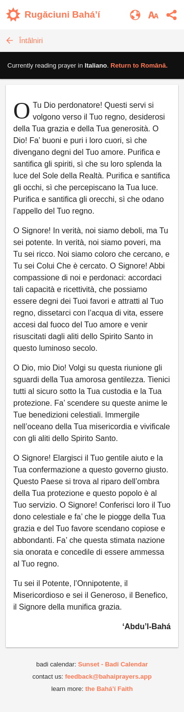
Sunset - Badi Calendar (113, 664)
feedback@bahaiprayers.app (108, 676)
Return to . (138, 65)
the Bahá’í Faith (109, 688)
